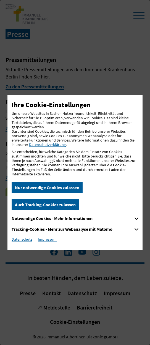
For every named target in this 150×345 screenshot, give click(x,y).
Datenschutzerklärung (47, 144)
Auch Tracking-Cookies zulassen (45, 204)
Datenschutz (22, 239)
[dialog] (75, 172)
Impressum (47, 239)
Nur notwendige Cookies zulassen (47, 187)
